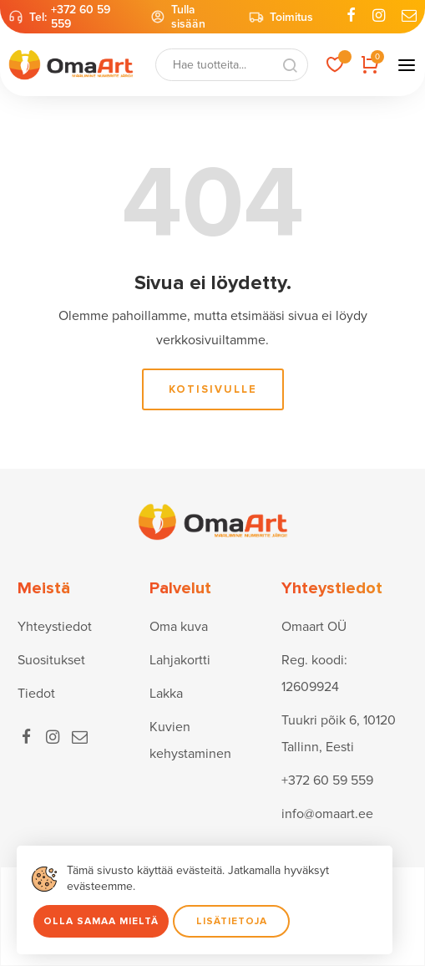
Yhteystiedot (55, 626)
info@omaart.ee (327, 814)
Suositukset (51, 660)
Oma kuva (178, 626)
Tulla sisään (177, 17)
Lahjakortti (179, 660)
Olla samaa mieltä (101, 921)
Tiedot (36, 693)
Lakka (166, 693)
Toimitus (281, 17)
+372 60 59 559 (80, 17)
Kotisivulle (213, 389)
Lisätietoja (231, 921)
